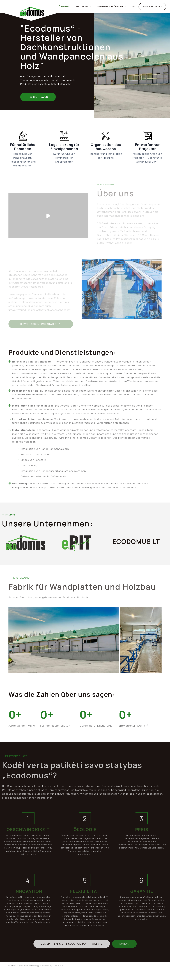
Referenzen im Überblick (111, 6)
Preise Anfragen (152, 6)
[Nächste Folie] (159, 640)
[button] (85, 640)
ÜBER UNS (64, 6)
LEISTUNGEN (83, 6)
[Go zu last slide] (10, 640)
